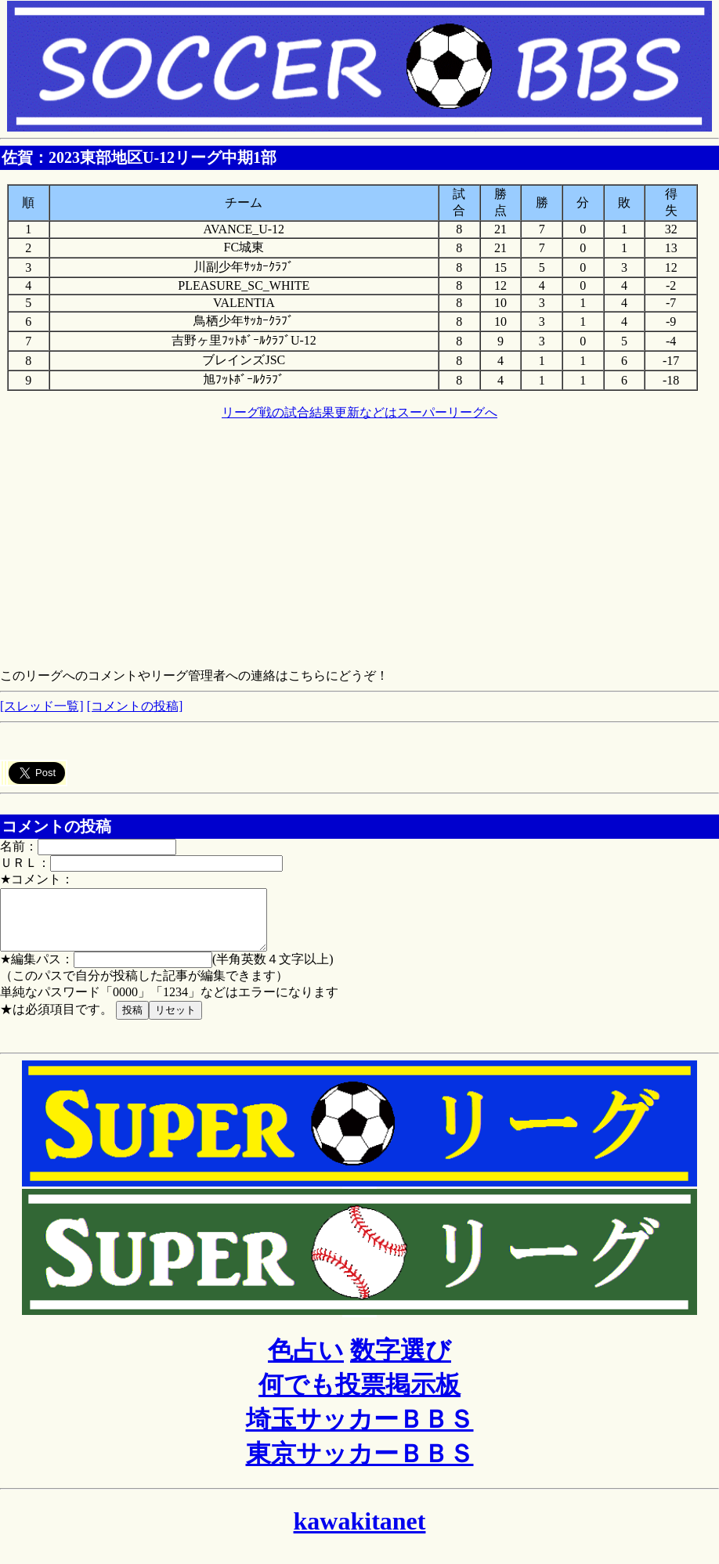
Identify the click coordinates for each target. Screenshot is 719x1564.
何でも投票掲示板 (359, 1396)
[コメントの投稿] (135, 706)
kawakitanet (360, 1533)
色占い (306, 1362)
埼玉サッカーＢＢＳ (360, 1431)
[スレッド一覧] (42, 706)
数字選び (400, 1362)
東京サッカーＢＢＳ (360, 1465)
